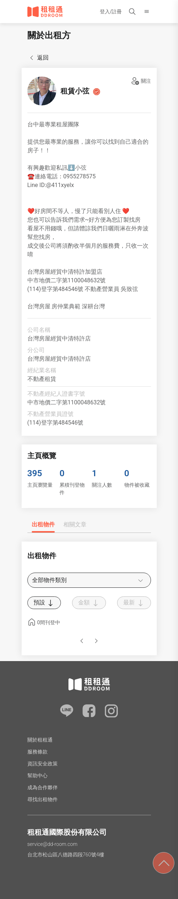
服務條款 (37, 752)
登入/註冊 (111, 11)
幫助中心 (37, 775)
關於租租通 (40, 740)
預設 (44, 603)
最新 (134, 603)
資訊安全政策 (42, 763)
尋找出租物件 (42, 799)
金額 (89, 603)
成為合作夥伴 (42, 787)
